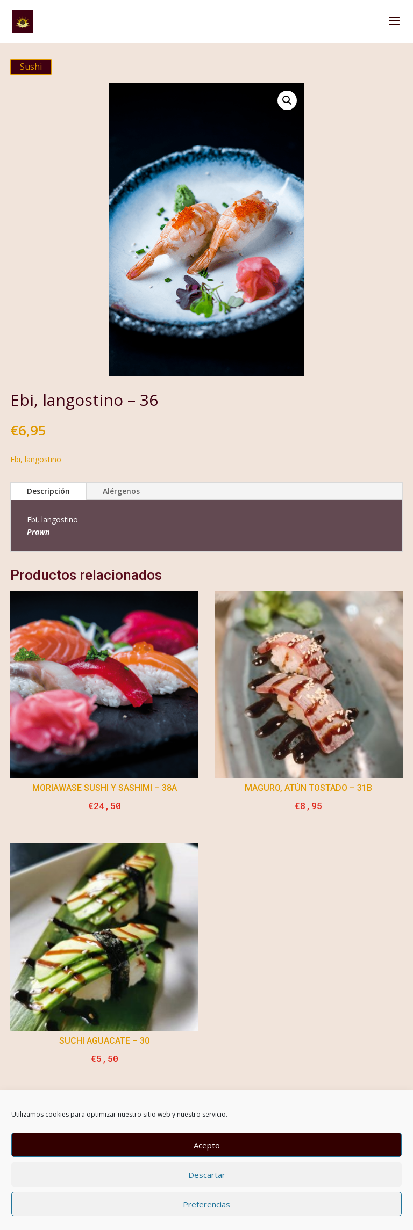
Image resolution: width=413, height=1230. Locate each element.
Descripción (48, 491)
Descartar (206, 1174)
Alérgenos (121, 491)
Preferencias (206, 1204)
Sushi (31, 66)
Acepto (207, 1145)
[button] (287, 100)
